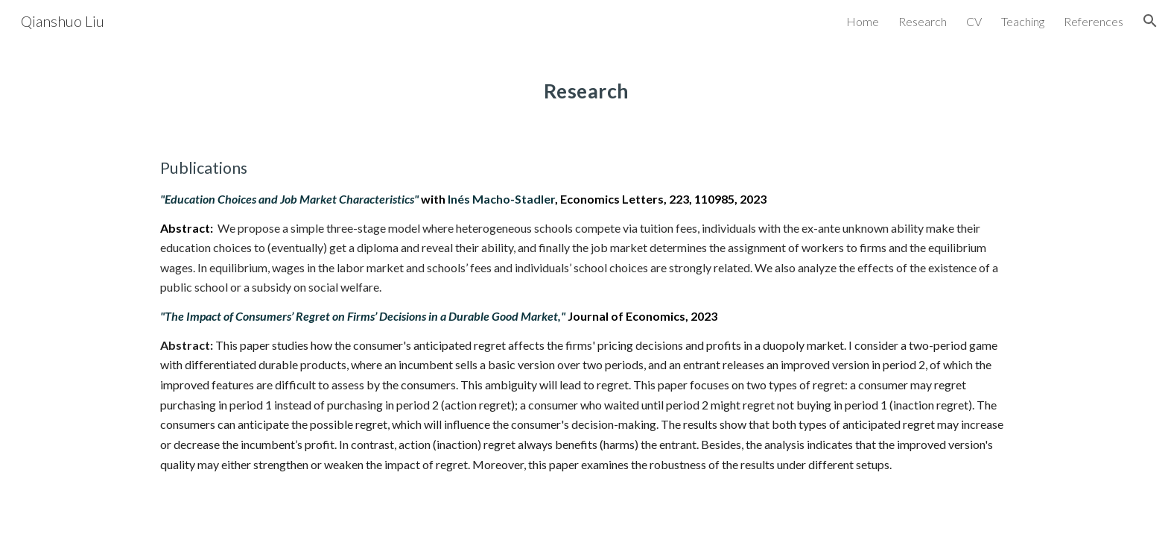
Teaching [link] (1022, 21)
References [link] (1093, 21)
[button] (1150, 21)
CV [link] (974, 21)
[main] (584, 86)
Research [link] (922, 21)
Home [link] (862, 21)
